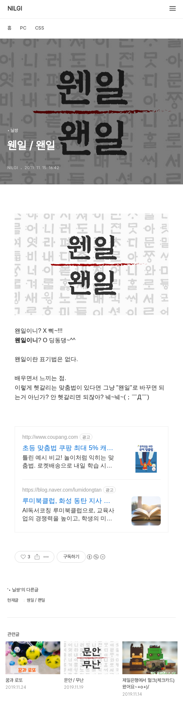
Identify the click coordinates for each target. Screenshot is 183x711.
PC (23, 28)
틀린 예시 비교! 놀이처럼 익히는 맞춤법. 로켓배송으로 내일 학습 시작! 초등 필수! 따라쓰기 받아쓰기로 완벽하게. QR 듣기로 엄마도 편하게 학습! (69, 462)
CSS (39, 28)
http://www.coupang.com (50, 437)
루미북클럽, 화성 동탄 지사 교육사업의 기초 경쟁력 (69, 501)
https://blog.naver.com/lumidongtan (62, 490)
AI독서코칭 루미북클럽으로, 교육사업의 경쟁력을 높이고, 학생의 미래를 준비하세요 (68, 515)
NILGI (14, 8)
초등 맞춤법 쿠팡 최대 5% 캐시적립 (67, 448)
